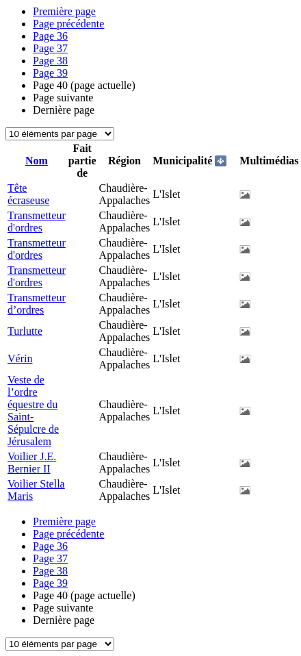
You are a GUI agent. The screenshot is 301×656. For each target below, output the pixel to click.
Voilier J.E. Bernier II (32, 463)
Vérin (20, 358)
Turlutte (25, 331)
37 (50, 48)
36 (50, 36)
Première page (64, 11)
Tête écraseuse (28, 194)
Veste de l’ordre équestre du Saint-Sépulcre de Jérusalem (33, 410)
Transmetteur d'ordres (37, 222)
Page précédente (68, 23)
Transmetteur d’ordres (37, 304)
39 (50, 73)
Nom (36, 160)
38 (50, 60)
